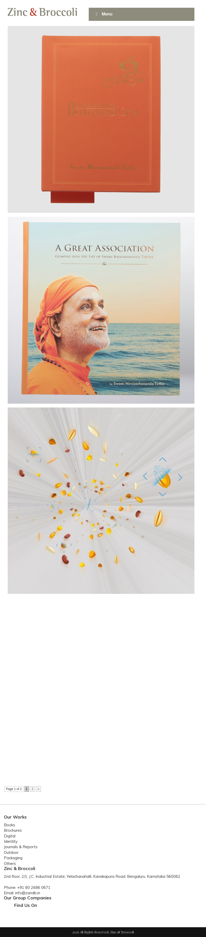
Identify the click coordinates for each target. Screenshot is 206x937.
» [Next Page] (38, 789)
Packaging (13, 857)
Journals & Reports (21, 846)
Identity (10, 841)
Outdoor (11, 852)
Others (10, 863)
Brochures (13, 830)
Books (9, 824)
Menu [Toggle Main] (103, 14)
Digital (9, 836)
